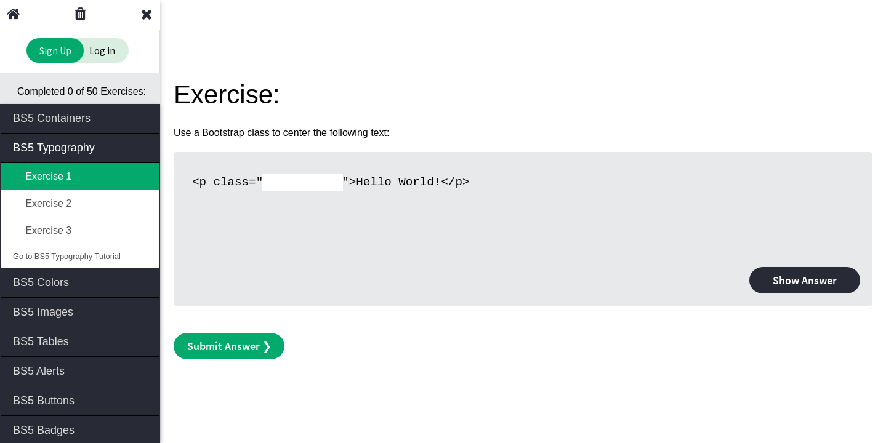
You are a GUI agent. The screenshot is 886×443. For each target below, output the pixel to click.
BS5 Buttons (81, 400)
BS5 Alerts (81, 370)
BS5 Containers (81, 117)
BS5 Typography (81, 147)
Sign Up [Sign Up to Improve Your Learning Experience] (55, 50)
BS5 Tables (81, 340)
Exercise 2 (42, 203)
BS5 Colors (81, 281)
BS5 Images (81, 311)
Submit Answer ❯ (229, 346)
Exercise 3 (42, 230)
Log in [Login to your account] (102, 50)
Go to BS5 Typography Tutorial (67, 256)
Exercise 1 (42, 176)
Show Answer (805, 280)
